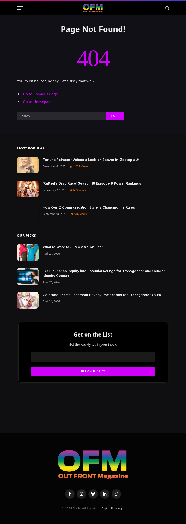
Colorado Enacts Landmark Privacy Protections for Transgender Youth (102, 295)
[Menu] (20, 8)
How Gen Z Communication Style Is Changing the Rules (89, 207)
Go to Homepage (38, 101)
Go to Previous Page (40, 93)
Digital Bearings (112, 508)
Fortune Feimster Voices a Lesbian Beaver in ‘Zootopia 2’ (91, 160)
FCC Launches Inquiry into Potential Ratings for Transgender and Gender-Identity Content (104, 273)
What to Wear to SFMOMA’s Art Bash (73, 247)
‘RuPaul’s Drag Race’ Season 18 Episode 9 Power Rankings (92, 183)
